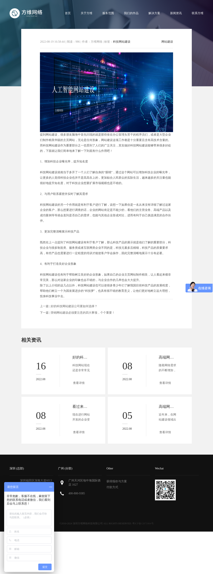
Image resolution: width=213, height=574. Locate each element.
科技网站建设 (121, 41)
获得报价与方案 (116, 481)
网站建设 (167, 41)
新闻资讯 (176, 13)
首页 (68, 13)
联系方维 (197, 13)
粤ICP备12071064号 (143, 523)
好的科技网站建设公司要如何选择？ (74, 306)
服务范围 (108, 13)
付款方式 (112, 487)
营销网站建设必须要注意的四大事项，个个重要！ (83, 312)
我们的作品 (131, 13)
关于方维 (86, 13)
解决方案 (154, 13)
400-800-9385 (76, 493)
